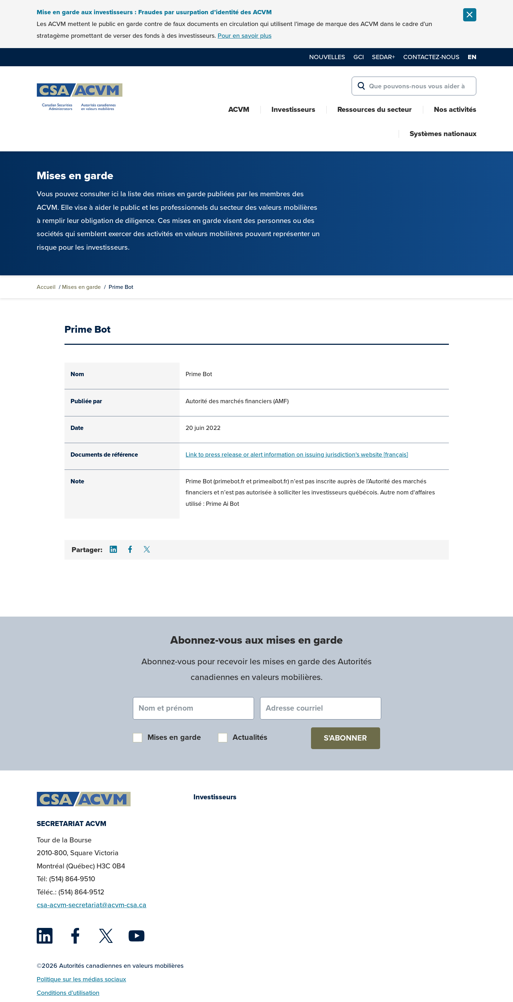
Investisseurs (293, 109)
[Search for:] (414, 86)
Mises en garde (81, 287)
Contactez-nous (431, 57)
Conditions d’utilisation (68, 992)
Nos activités (455, 109)
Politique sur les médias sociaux (81, 979)
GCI (358, 57)
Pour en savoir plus (244, 35)
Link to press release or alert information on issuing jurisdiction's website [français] (297, 454)
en (472, 57)
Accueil (46, 287)
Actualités (250, 737)
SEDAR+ (383, 57)
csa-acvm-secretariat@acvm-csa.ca (91, 905)
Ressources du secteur (374, 109)
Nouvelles (327, 57)
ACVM (238, 109)
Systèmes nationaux (443, 133)
